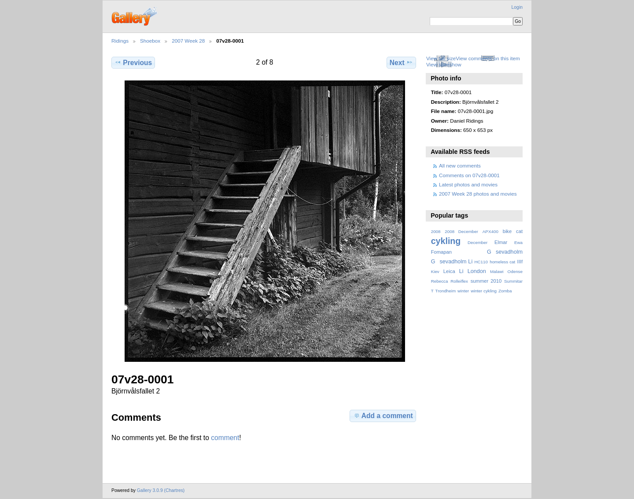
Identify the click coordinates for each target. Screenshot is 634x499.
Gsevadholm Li (452, 262)
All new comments (460, 165)
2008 (436, 231)
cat (519, 231)
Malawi (497, 271)
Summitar (513, 281)
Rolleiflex (459, 281)
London (477, 271)
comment (225, 437)
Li (461, 271)
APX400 (490, 231)
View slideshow (443, 64)
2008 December (461, 231)
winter (463, 290)
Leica (449, 271)
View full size (441, 58)
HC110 (481, 261)
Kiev (435, 271)
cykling (446, 241)
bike (507, 231)
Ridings (120, 41)
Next (401, 62)
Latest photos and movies (468, 184)
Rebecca (439, 281)
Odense (515, 271)
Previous (133, 62)
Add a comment (383, 415)
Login (517, 7)
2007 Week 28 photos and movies (478, 194)
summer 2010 (486, 281)
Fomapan (441, 252)
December (477, 242)
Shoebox (150, 41)
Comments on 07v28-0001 (469, 175)
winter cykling (484, 290)
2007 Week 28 (188, 41)
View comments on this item (488, 58)
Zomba (505, 290)
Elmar (500, 242)
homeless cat (502, 261)
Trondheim (445, 290)
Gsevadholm (505, 252)
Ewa (518, 242)
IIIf (520, 261)
